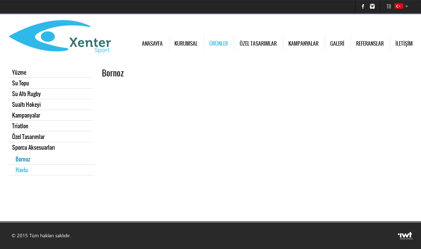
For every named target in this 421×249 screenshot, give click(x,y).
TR (388, 6)
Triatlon (20, 126)
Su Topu (20, 83)
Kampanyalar (303, 43)
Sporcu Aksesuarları (33, 147)
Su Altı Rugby (26, 94)
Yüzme (19, 72)
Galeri (337, 43)
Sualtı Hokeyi (26, 104)
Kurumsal (186, 43)
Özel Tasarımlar (258, 43)
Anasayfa (152, 43)
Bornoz (23, 159)
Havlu (22, 170)
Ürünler (218, 43)
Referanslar (370, 43)
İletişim (404, 43)
